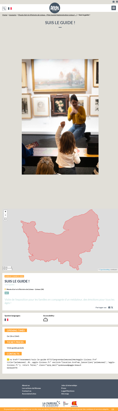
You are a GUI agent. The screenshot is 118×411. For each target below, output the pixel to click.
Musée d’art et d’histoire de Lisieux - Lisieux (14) (25, 289)
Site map (65, 393)
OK (112, 409)
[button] (5, 212)
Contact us (26, 390)
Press (63, 387)
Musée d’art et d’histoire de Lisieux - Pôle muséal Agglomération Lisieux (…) (47, 15)
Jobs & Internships (69, 385)
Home (4, 15)
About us (26, 385)
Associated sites (29, 393)
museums (12, 15)
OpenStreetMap (105, 269)
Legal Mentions (67, 390)
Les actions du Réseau (31, 387)
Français (10, 8)
